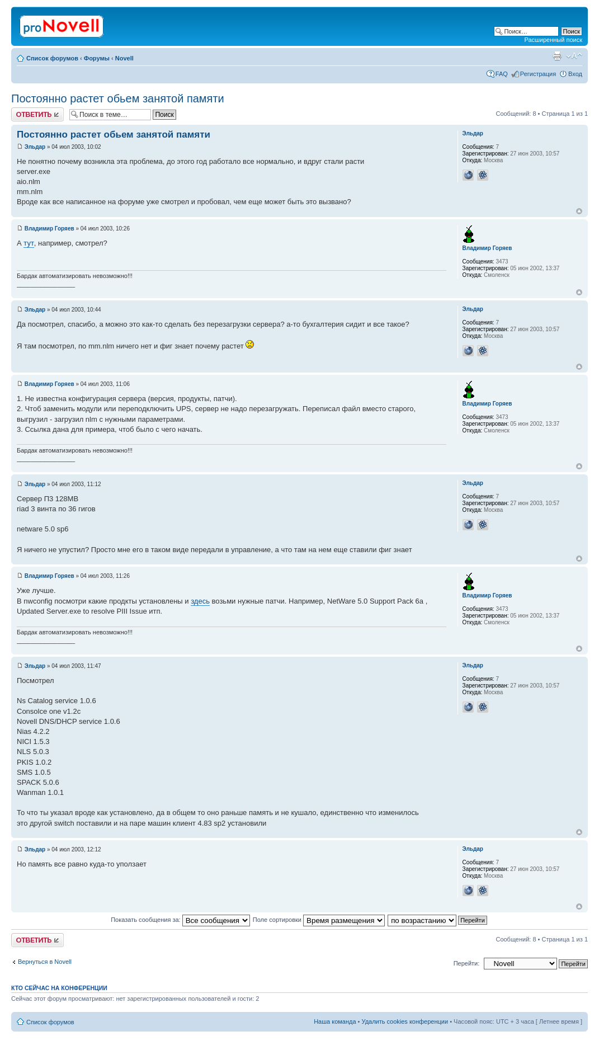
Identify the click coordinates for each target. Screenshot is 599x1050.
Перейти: (467, 963)
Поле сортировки (319, 919)
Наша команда (335, 1021)
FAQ (502, 73)
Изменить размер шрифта (574, 56)
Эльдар (35, 147)
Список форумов (52, 58)
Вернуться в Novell (45, 961)
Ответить (37, 114)
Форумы (97, 58)
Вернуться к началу (579, 211)
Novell (124, 58)
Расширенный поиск (553, 39)
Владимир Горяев (49, 228)
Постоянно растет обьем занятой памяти (117, 98)
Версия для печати (557, 56)
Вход (575, 73)
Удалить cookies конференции (405, 1021)
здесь (200, 601)
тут (28, 243)
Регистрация (538, 73)
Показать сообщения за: (180, 919)
